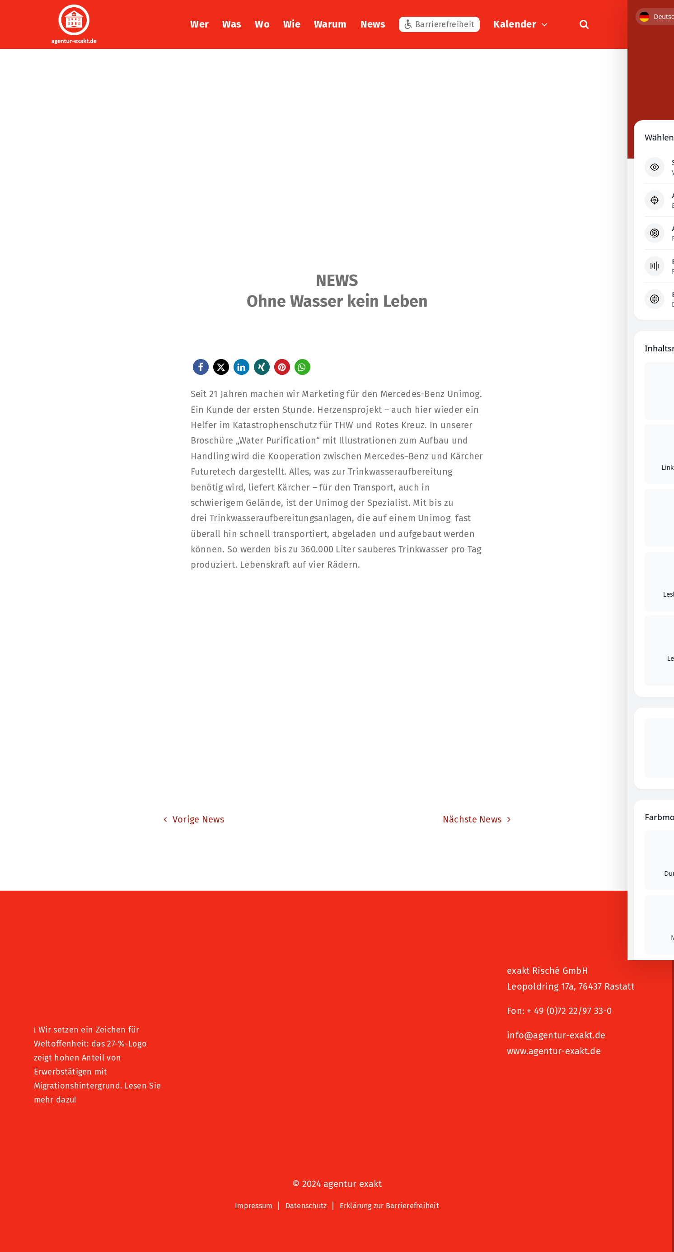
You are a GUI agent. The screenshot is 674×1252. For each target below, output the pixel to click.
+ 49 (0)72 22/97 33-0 (569, 1010)
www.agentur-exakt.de (554, 1051)
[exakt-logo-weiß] (74, 9)
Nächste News (472, 819)
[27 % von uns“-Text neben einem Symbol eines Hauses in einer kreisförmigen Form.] (100, 958)
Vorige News (198, 819)
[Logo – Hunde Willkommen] (79, 1128)
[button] (584, 24)
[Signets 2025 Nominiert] (552, 1081)
